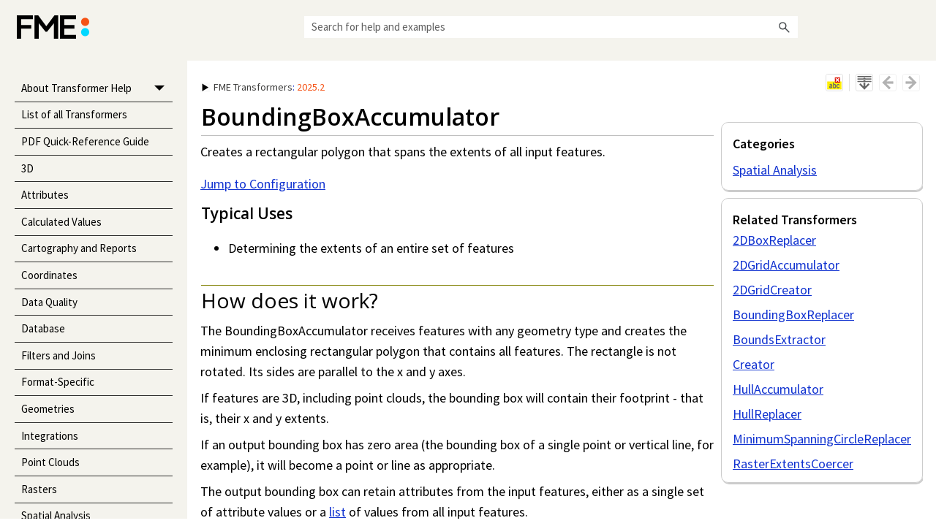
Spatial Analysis (775, 169)
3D (27, 168)
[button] (784, 27)
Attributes (45, 195)
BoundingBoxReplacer (793, 314)
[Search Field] (551, 27)
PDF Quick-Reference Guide (85, 141)
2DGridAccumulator (786, 264)
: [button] (263, 87)
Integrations (49, 436)
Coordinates (49, 275)
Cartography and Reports (79, 248)
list (337, 511)
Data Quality (49, 302)
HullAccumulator (778, 389)
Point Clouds (50, 462)
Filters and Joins (58, 355)
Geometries (48, 409)
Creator (753, 364)
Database (43, 328)
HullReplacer (767, 413)
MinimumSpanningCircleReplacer (822, 438)
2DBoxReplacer (774, 240)
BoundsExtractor (779, 339)
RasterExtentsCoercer (793, 463)
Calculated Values (61, 222)
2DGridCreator (772, 289)
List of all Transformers (74, 114)
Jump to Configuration (262, 183)
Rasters (39, 489)
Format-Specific (57, 382)
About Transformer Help (97, 88)
